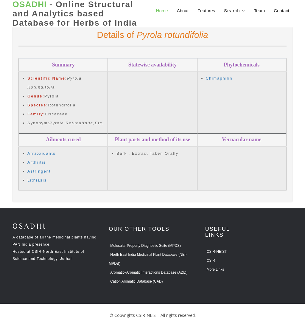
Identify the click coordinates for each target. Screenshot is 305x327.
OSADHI (29, 226)
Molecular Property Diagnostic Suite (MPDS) (145, 246)
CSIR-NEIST (217, 251)
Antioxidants (41, 153)
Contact (281, 10)
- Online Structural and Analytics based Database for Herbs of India (75, 13)
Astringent (39, 171)
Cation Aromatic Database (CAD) (136, 281)
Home (162, 10)
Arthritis (36, 162)
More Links (215, 269)
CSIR (211, 260)
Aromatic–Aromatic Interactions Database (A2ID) (148, 272)
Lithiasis (37, 180)
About (183, 10)
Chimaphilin (219, 78)
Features (206, 10)
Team (259, 10)
